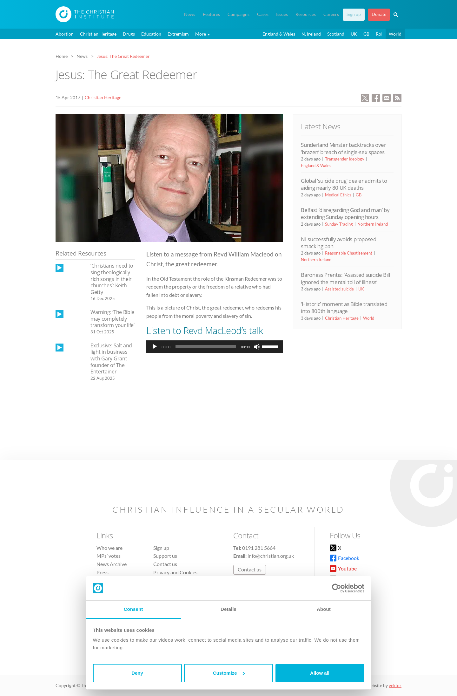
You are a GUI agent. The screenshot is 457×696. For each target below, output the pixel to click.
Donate (379, 14)
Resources (305, 14)
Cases (262, 14)
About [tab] (324, 609)
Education (151, 34)
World (395, 34)
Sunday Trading (339, 224)
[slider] (206, 346)
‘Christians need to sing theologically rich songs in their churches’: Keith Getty (111, 278)
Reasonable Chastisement (348, 253)
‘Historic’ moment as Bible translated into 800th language (344, 307)
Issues (282, 14)
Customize (229, 673)
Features (211, 14)
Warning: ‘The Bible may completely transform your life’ (112, 319)
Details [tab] (228, 609)
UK (354, 34)
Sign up (354, 14)
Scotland (335, 34)
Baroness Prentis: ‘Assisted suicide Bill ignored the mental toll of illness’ (345, 278)
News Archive (111, 564)
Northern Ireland (372, 224)
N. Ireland (311, 34)
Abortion (65, 34)
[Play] (154, 347)
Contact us (165, 564)
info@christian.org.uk (271, 556)
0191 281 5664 (258, 548)
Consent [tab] (133, 609)
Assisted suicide (339, 288)
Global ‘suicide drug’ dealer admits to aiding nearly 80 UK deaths (344, 184)
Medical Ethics (338, 194)
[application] (214, 346)
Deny (137, 673)
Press (102, 572)
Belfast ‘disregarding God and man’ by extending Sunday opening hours (345, 213)
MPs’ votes (108, 556)
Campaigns (238, 14)
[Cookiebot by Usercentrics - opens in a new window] (336, 588)
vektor (395, 685)
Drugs (129, 34)
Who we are (109, 548)
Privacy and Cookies (175, 572)
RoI (379, 34)
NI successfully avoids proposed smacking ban (338, 242)
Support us (165, 556)
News (189, 14)
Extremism (178, 34)
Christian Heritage (98, 34)
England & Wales (278, 34)
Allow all (319, 673)
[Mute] (257, 347)
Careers (331, 14)
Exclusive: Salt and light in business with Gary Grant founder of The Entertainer (111, 358)
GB (366, 34)
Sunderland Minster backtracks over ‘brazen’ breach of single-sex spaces (343, 148)
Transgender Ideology (344, 158)
